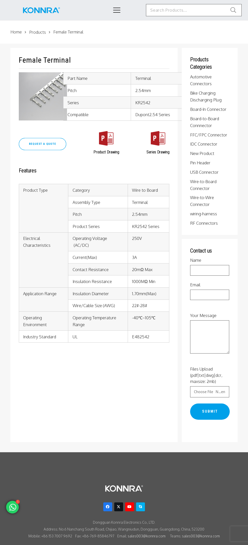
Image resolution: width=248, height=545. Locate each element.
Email (209, 291)
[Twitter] (118, 506)
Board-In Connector (208, 109)
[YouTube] (129, 506)
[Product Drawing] (107, 139)
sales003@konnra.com (146, 536)
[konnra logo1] (41, 10)
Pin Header (201, 162)
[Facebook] (107, 506)
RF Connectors (204, 223)
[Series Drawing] (157, 139)
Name (209, 266)
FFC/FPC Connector (209, 134)
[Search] (233, 10)
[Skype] (140, 506)
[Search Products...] (191, 10)
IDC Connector (204, 144)
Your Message (209, 333)
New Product (202, 153)
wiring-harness (204, 213)
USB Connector (205, 172)
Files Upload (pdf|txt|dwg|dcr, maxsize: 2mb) (209, 382)
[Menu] (111, 10)
